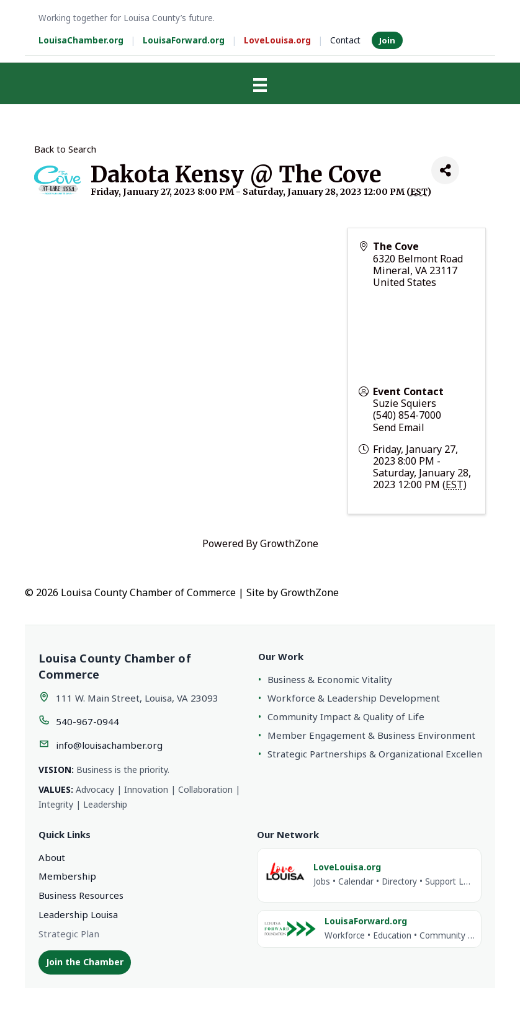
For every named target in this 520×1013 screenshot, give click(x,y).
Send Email (398, 427)
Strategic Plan (68, 933)
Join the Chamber (84, 962)
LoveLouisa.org (277, 40)
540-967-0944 (87, 721)
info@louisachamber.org (109, 745)
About (51, 857)
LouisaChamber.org (80, 40)
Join (387, 40)
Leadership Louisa (78, 914)
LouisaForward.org (184, 40)
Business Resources (80, 895)
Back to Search (65, 149)
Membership (67, 876)
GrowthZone (289, 543)
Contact (345, 40)
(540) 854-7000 (407, 415)
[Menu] (260, 84)
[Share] (445, 170)
